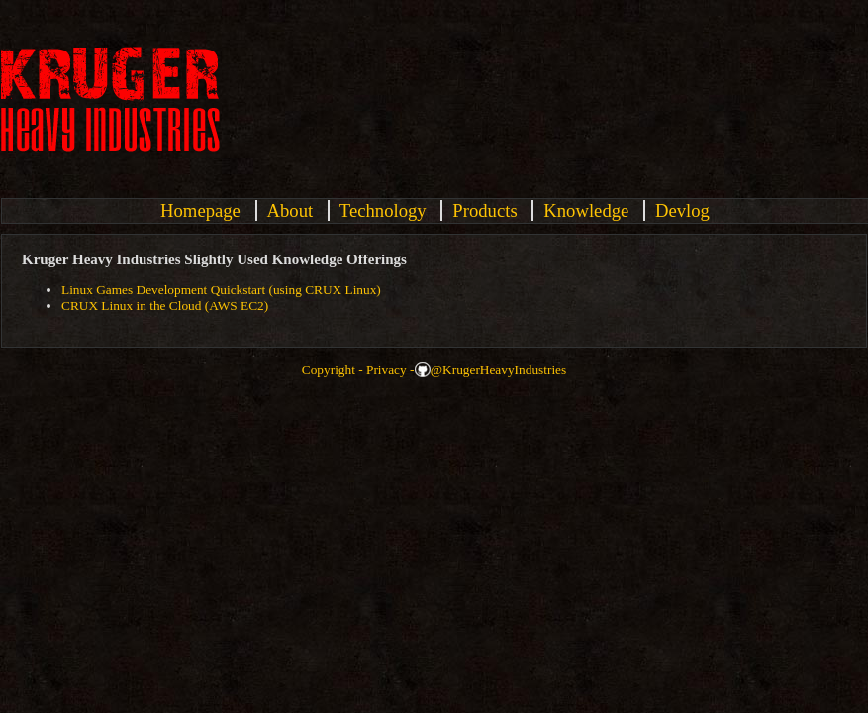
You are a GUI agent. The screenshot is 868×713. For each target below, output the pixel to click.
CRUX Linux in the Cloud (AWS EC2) (164, 305)
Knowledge (585, 210)
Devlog (682, 210)
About (290, 210)
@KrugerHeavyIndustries (498, 369)
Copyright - (332, 369)
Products (484, 210)
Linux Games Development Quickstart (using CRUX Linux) (221, 289)
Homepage (200, 210)
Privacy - (390, 369)
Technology (383, 210)
